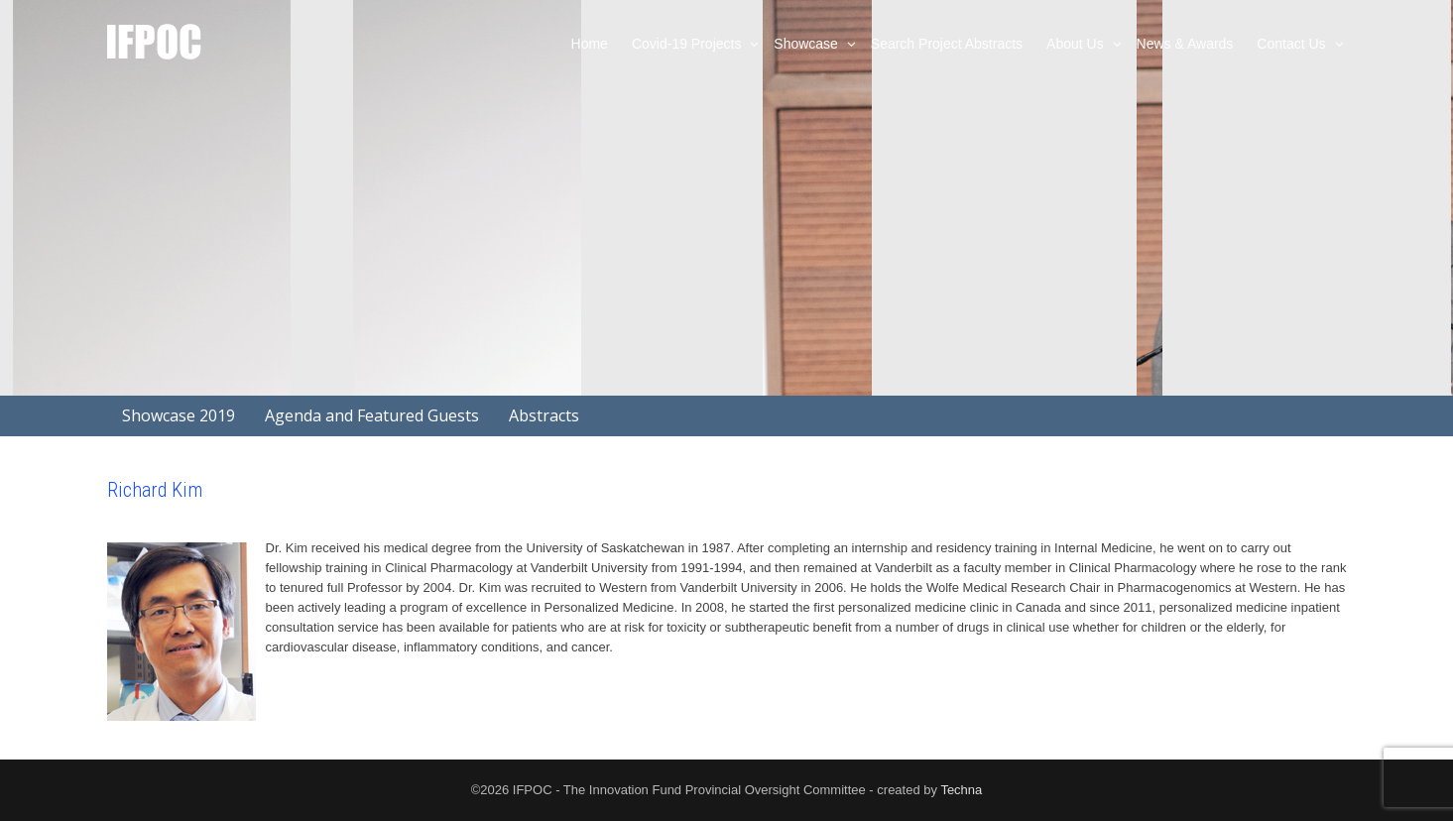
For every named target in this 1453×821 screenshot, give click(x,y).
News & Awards (1185, 44)
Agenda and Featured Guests (372, 415)
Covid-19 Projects (688, 44)
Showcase (807, 44)
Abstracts (544, 415)
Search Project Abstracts (947, 44)
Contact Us (1293, 44)
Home (589, 44)
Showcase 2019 (178, 415)
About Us (1076, 44)
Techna (961, 789)
